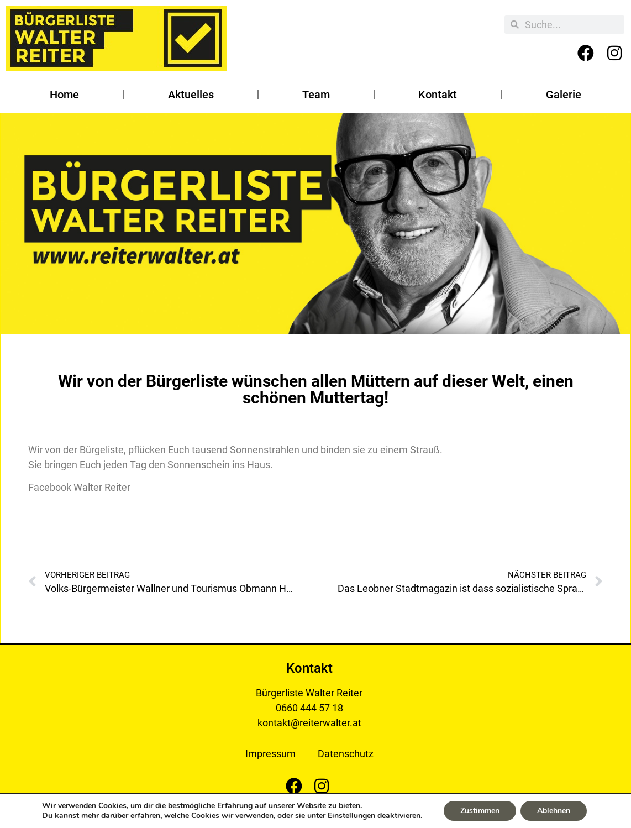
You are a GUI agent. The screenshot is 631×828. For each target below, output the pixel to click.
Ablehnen (553, 810)
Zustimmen (479, 810)
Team (316, 94)
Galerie (563, 94)
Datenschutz (346, 753)
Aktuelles (191, 94)
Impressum (270, 753)
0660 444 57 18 (309, 708)
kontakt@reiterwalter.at (309, 723)
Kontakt (437, 94)
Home (64, 94)
